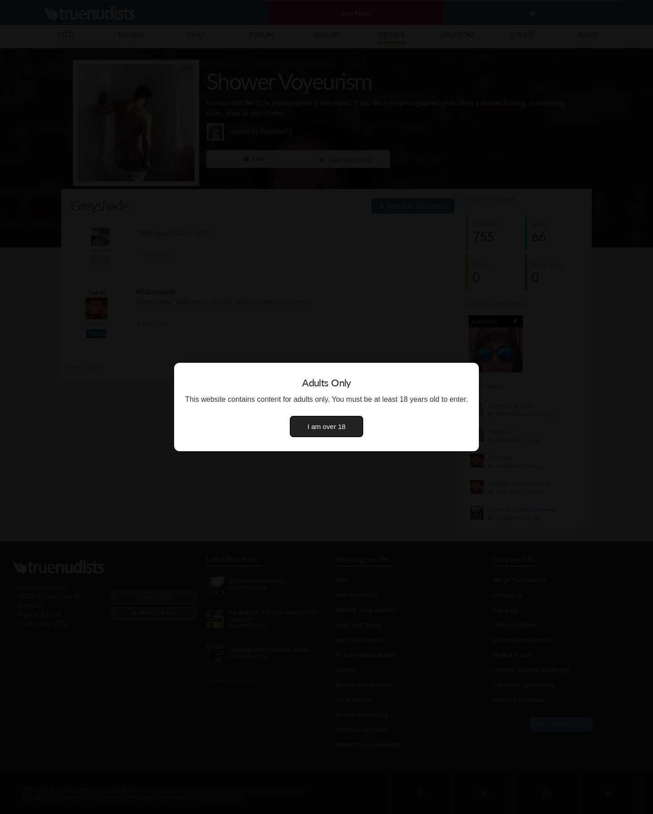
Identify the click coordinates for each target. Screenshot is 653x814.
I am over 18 (326, 426)
